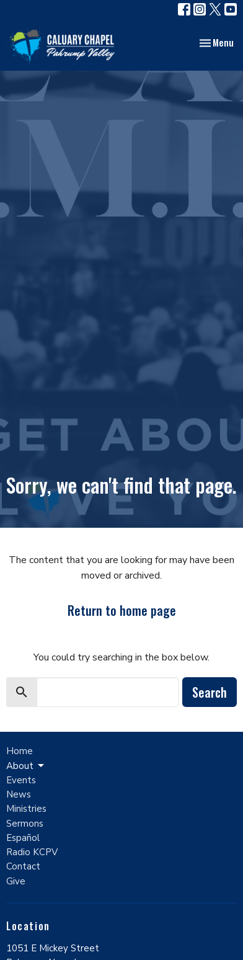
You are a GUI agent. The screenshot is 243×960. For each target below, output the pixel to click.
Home (19, 751)
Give (15, 881)
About (26, 766)
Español (23, 838)
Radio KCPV (32, 852)
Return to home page (122, 610)
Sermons (24, 823)
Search (209, 692)
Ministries (26, 808)
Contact (23, 866)
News (18, 794)
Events (21, 780)
